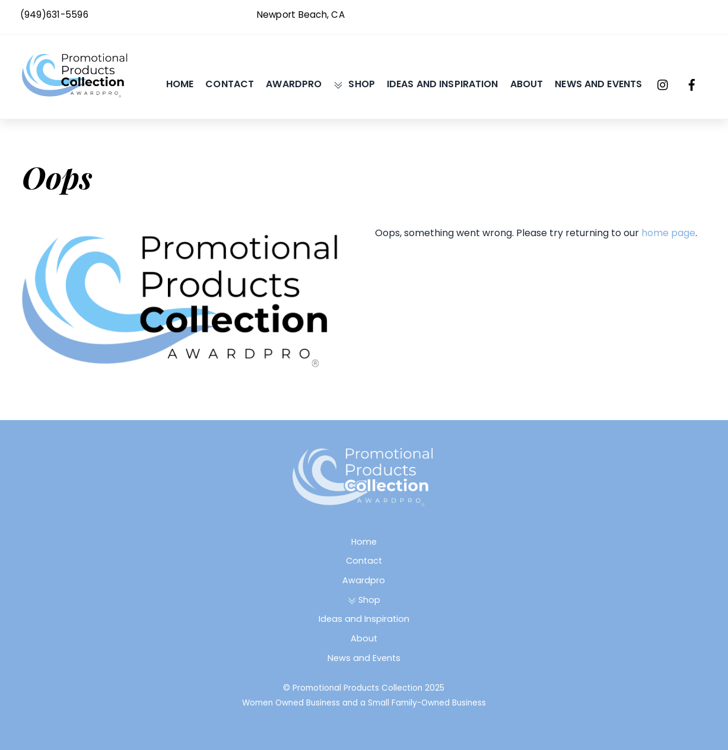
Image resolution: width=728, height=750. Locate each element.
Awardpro (294, 84)
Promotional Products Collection (357, 688)
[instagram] (663, 84)
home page (668, 233)
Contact (229, 84)
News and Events (598, 84)
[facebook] (692, 84)
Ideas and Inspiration (442, 84)
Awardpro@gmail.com (658, 14)
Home (180, 84)
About (526, 84)
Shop (354, 84)
